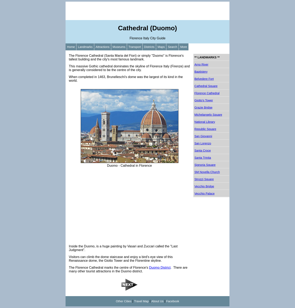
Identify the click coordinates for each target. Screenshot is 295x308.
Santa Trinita (202, 157)
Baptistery (201, 71)
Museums (119, 47)
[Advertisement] (147, 11)
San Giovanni (203, 136)
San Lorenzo (202, 143)
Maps (161, 47)
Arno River (201, 64)
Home (71, 47)
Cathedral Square (206, 86)
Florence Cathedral (206, 93)
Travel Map (141, 301)
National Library (204, 121)
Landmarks (85, 47)
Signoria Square (205, 164)
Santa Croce (202, 150)
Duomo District (160, 267)
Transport (134, 47)
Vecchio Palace (204, 193)
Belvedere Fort (204, 78)
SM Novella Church (207, 172)
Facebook (172, 301)
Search (172, 47)
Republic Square (205, 129)
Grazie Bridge (203, 107)
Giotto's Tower (203, 100)
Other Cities (124, 301)
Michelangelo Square (208, 114)
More (183, 47)
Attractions (103, 47)
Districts (149, 47)
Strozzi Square (204, 179)
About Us (157, 301)
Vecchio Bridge (204, 186)
